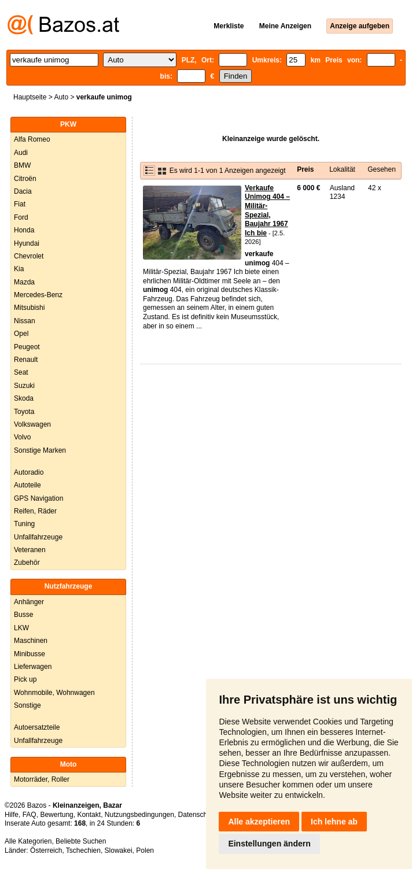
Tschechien (83, 850)
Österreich (46, 850)
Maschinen (30, 641)
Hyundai (26, 243)
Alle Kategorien (28, 841)
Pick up (25, 679)
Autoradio (28, 472)
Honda (24, 230)
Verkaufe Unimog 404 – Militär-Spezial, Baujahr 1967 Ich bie (267, 210)
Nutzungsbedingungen (139, 815)
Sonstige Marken (40, 450)
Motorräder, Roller (41, 779)
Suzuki (24, 386)
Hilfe (12, 815)
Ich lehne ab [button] (334, 821)
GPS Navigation (38, 498)
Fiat (19, 204)
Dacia (23, 191)
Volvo (22, 437)
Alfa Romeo (32, 139)
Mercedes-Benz (38, 295)
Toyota (24, 412)
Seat (21, 372)
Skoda (24, 398)
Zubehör (27, 563)
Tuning (24, 524)
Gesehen (381, 169)
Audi (21, 153)
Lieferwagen (33, 667)
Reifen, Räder (35, 511)
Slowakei (119, 850)
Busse (23, 615)
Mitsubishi (29, 308)
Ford (21, 217)
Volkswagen (32, 424)
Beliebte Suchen (81, 841)
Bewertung (56, 815)
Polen (145, 850)
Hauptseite (29, 97)
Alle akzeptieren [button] (259, 821)
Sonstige (27, 705)
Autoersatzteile (37, 727)
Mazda (24, 282)
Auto (61, 97)
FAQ (29, 815)
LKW (21, 628)
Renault (26, 360)
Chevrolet (28, 256)
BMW (22, 165)
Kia (19, 269)
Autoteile (27, 485)
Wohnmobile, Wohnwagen (54, 693)
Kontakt (89, 815)
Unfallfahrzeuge (38, 537)
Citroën (25, 179)
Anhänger (29, 602)
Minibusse (29, 654)
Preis (305, 169)
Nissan (24, 321)
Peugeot (27, 347)
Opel (21, 334)
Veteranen (30, 550)
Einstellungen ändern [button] (269, 843)
